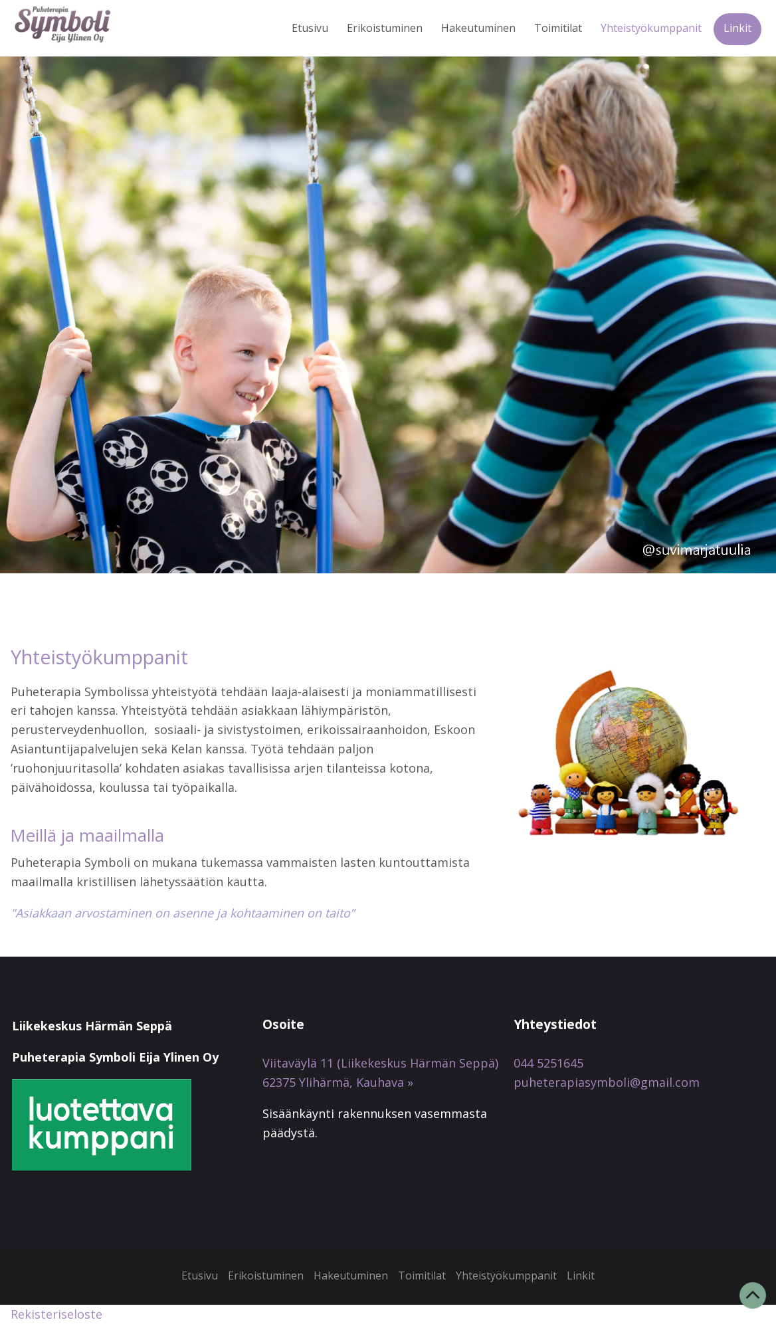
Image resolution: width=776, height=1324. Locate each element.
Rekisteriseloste (56, 1314)
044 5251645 (548, 1063)
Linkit (737, 28)
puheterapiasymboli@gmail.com (607, 1082)
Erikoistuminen (385, 28)
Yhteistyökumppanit (651, 28)
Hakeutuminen (478, 28)
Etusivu (310, 28)
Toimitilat (558, 28)
